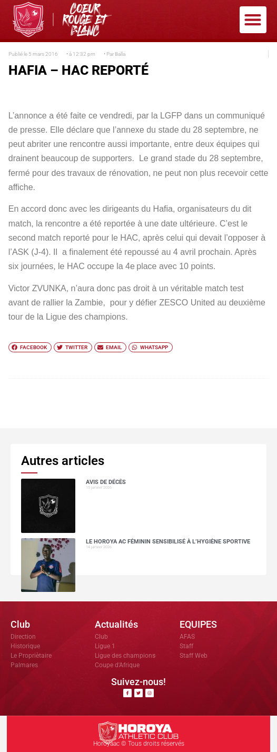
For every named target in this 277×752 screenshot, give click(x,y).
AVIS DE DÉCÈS (106, 482)
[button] (253, 19)
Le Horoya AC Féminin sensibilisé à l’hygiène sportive (168, 541)
